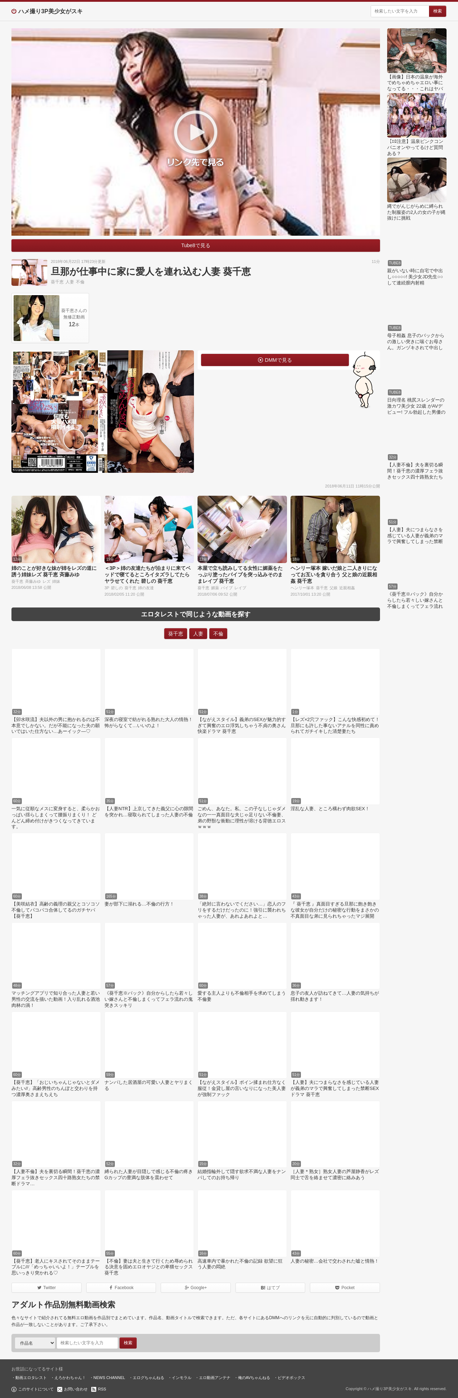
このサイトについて (36, 1389)
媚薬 (215, 588)
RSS (102, 1389)
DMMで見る (278, 360)
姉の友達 (146, 588)
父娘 (333, 588)
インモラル (181, 1377)
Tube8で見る (195, 245)
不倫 (80, 281)
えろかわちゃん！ (70, 1377)
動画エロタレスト (31, 1377)
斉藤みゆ (33, 581)
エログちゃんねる (148, 1377)
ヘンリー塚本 (302, 588)
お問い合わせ (76, 1389)
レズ (46, 581)
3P (106, 588)
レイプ (240, 588)
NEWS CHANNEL (109, 1377)
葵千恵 (57, 281)
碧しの (117, 588)
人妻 (69, 281)
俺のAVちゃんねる (254, 1377)
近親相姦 (347, 588)
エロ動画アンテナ (214, 1377)
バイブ (227, 588)
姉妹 (56, 581)
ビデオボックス (291, 1377)
